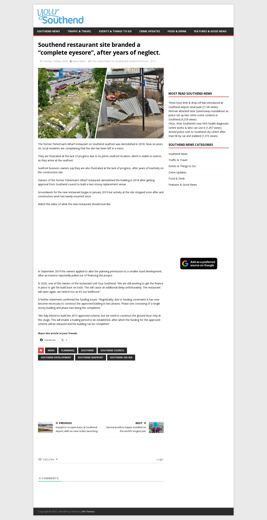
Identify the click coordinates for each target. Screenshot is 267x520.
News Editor (79, 61)
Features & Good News (210, 31)
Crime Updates (149, 31)
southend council (112, 350)
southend (87, 350)
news (51, 350)
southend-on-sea (121, 357)
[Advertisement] (101, 391)
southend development (56, 357)
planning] (67, 350)
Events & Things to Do (115, 31)
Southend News (48, 31)
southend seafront (90, 357)
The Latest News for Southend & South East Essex (120, 61)
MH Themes (88, 511)
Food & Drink (177, 31)
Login (159, 459)
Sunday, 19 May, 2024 (55, 61)
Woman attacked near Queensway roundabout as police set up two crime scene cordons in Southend (198, 115)
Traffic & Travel (79, 31)
